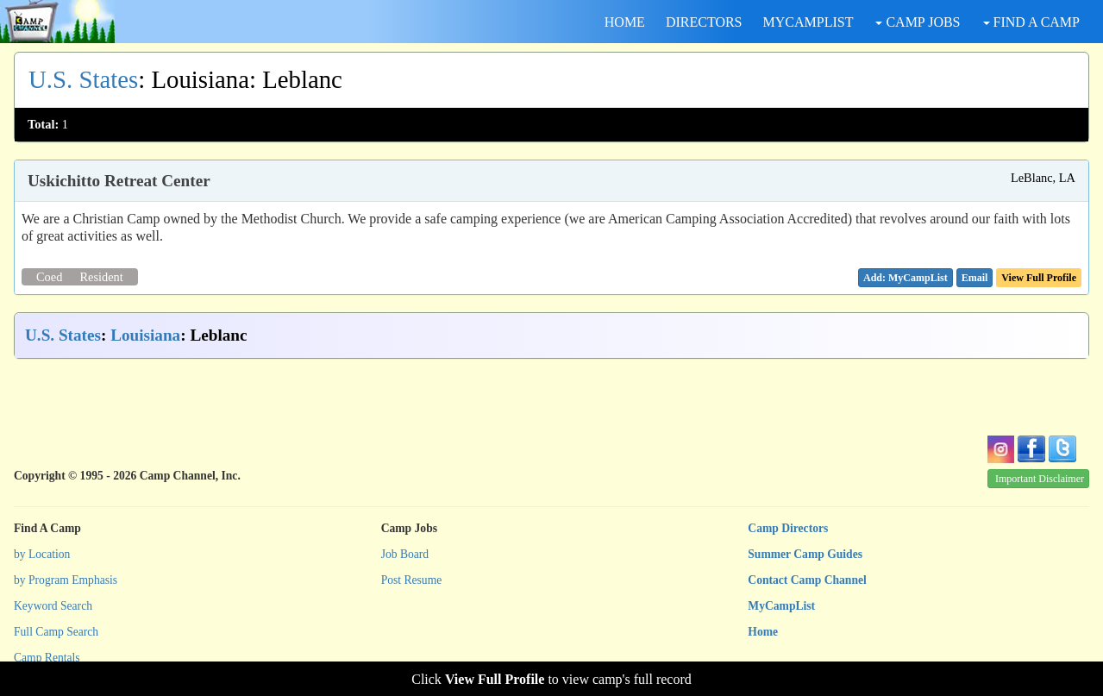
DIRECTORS (704, 22)
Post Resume (411, 580)
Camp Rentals (47, 657)
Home (763, 631)
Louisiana (145, 335)
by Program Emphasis (65, 580)
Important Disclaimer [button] (1039, 479)
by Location (42, 554)
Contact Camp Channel (807, 580)
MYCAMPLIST (808, 22)
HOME (625, 22)
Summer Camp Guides (805, 554)
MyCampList (781, 605)
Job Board (405, 554)
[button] (974, 277)
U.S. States (83, 79)
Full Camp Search (56, 631)
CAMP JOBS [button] (917, 22)
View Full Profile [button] (1038, 278)
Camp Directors (788, 528)
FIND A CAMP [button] (1031, 22)
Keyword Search (53, 605)
